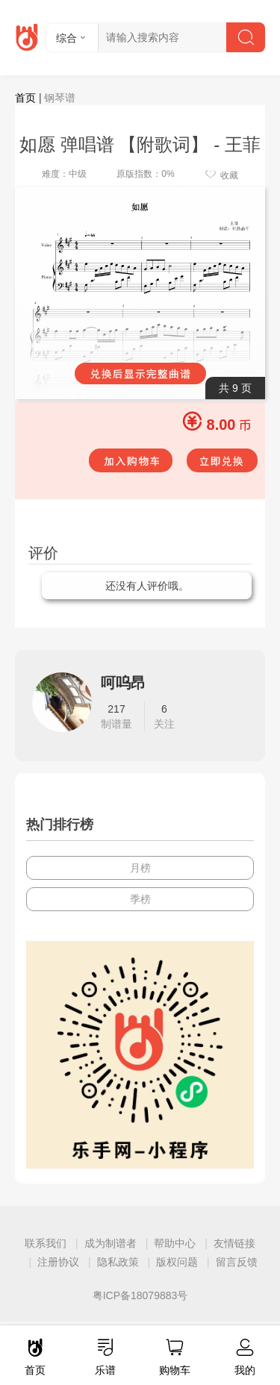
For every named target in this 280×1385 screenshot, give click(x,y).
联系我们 (45, 1243)
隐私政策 (118, 1262)
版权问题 (177, 1262)
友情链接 (234, 1243)
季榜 (140, 899)
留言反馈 (237, 1262)
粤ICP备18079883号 (140, 1295)
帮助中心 (175, 1243)
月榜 (140, 868)
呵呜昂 (123, 683)
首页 (25, 98)
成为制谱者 (110, 1243)
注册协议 (58, 1262)
